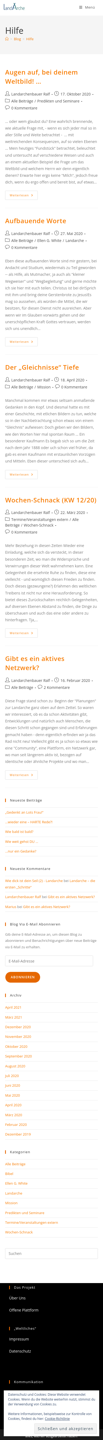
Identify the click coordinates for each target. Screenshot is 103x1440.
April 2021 (13, 1007)
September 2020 (18, 1056)
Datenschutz (20, 1351)
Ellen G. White (49, 240)
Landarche (75, 240)
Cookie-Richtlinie (57, 1418)
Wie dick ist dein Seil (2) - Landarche (34, 880)
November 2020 (18, 1036)
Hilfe (30, 38)
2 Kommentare (57, 687)
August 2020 (15, 1066)
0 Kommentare (24, 108)
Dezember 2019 (18, 1134)
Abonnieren (23, 977)
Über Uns (17, 1298)
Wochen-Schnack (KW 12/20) (50, 499)
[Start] (7, 38)
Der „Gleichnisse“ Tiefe (42, 367)
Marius (10, 906)
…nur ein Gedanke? (20, 851)
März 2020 (13, 1114)
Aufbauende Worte (35, 220)
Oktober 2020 (16, 1046)
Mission (44, 387)
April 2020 (13, 1105)
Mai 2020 (12, 1095)
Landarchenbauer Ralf (30, 94)
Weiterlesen (24, 196)
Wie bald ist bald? (19, 831)
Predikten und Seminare (58, 101)
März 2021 (13, 1017)
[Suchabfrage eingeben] (51, 1253)
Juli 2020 (12, 1075)
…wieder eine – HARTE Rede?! (28, 822)
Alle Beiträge (22, 101)
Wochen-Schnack (39, 525)
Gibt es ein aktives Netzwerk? (34, 663)
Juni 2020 (12, 1085)
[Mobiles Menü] (87, 7)
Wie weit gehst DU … (21, 841)
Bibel (9, 1173)
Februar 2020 (16, 1124)
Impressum (19, 1339)
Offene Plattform (24, 1310)
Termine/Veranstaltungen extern (39, 519)
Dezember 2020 (18, 1026)
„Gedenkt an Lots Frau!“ (24, 812)
